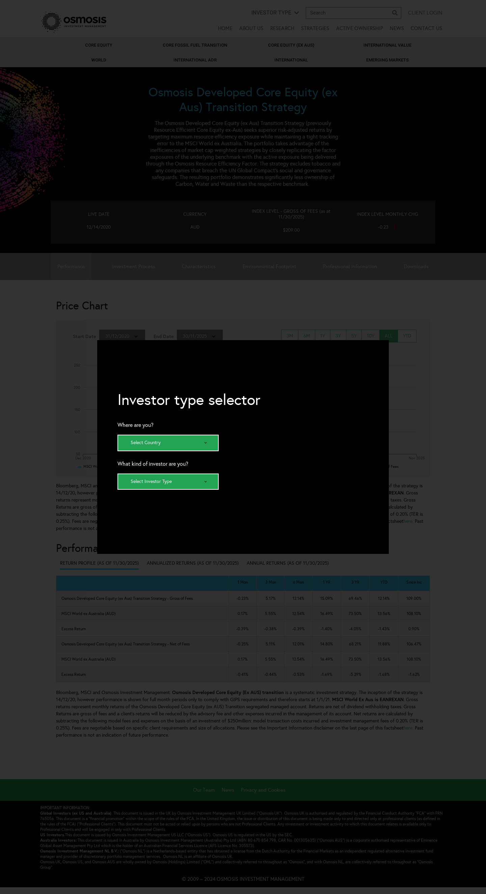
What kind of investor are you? (152, 464)
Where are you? (135, 425)
